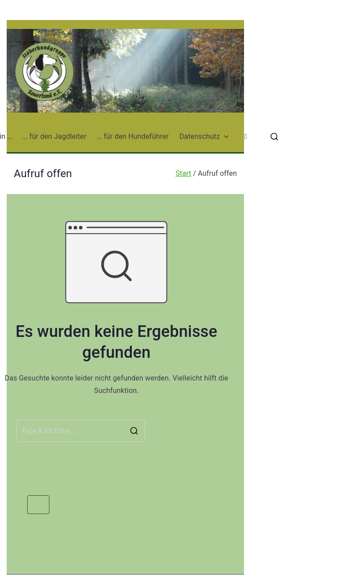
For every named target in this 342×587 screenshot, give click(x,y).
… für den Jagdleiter (54, 136)
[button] (224, 136)
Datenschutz (204, 136)
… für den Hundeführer (133, 136)
